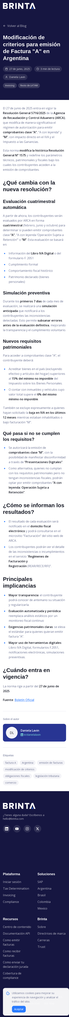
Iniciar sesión (12, 882)
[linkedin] (6, 828)
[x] (37, 828)
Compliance (11, 902)
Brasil (41, 895)
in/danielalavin (31, 734)
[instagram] (27, 828)
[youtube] (17, 828)
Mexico (42, 908)
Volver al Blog (14, 26)
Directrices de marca (52, 933)
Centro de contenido (17, 927)
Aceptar (19, 1011)
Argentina (44, 888)
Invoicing (9, 895)
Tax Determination (16, 888)
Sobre (42, 927)
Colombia (44, 902)
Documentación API (16, 933)
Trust (41, 947)
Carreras (44, 940)
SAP (40, 882)
